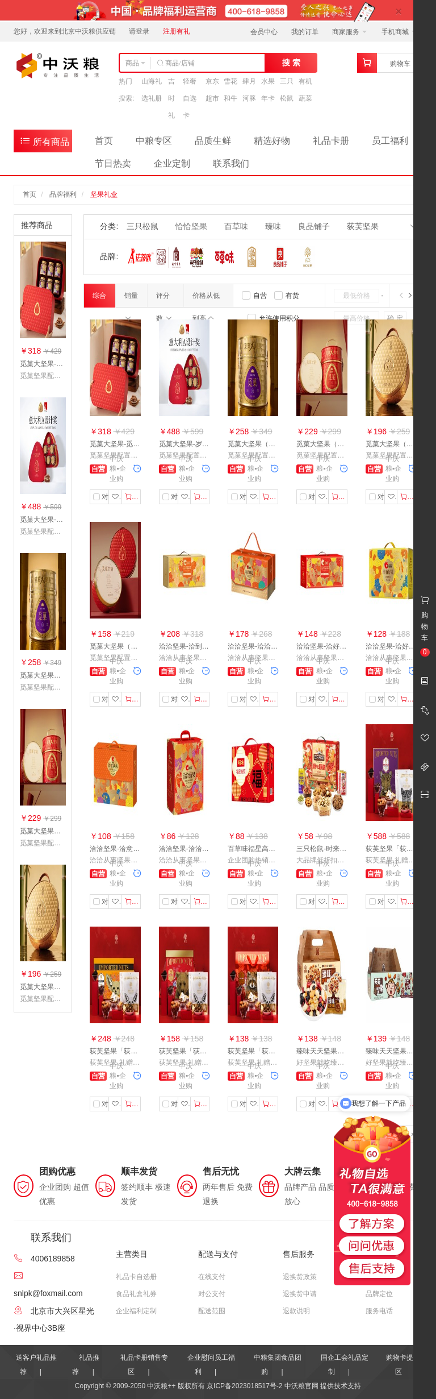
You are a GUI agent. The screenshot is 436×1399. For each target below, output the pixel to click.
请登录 (139, 31)
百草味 (236, 226)
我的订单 (304, 32)
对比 (104, 496)
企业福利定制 (136, 1311)
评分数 (163, 299)
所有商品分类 (44, 143)
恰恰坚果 (191, 226)
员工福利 (390, 141)
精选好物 (272, 141)
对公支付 (211, 1294)
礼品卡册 (331, 141)
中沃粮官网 (301, 1386)
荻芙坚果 (363, 226)
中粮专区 (154, 141)
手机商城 (399, 32)
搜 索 (291, 62)
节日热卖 (113, 163)
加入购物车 (133, 497)
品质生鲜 (213, 141)
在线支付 (211, 1277)
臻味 (273, 226)
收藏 (116, 497)
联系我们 (231, 163)
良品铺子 (314, 226)
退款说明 (296, 1311)
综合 (99, 300)
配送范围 (211, 1311)
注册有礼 (176, 31)
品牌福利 (63, 194)
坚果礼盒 (104, 194)
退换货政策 (300, 1277)
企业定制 (172, 163)
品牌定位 (379, 1294)
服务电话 (379, 1311)
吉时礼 (171, 98)
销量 (131, 299)
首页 (104, 141)
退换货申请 (300, 1294)
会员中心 (264, 32)
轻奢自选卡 (189, 98)
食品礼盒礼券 (136, 1294)
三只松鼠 (142, 226)
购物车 (400, 64)
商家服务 (349, 32)
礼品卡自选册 (136, 1277)
